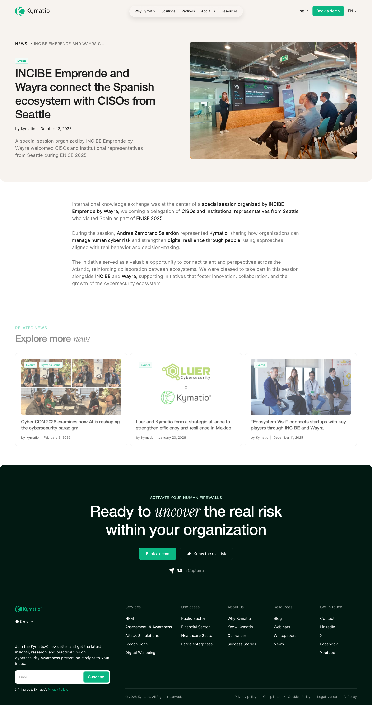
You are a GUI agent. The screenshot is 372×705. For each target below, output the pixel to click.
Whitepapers (285, 635)
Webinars (282, 627)
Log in (303, 11)
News (279, 644)
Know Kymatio (240, 627)
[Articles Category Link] (21, 61)
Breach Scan (136, 644)
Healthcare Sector (197, 635)
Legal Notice (327, 697)
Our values (237, 635)
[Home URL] (62, 609)
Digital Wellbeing (140, 652)
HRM (129, 618)
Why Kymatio (239, 618)
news (21, 44)
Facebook (329, 644)
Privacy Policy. (58, 689)
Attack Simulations (142, 635)
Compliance (272, 697)
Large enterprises (197, 644)
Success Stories (242, 644)
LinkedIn (327, 627)
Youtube (327, 652)
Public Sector (193, 618)
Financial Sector (195, 627)
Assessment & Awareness (148, 627)
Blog (278, 618)
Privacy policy (245, 697)
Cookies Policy (299, 697)
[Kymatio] (32, 11)
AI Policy (350, 697)
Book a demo (328, 11)
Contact (327, 618)
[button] (168, 11)
